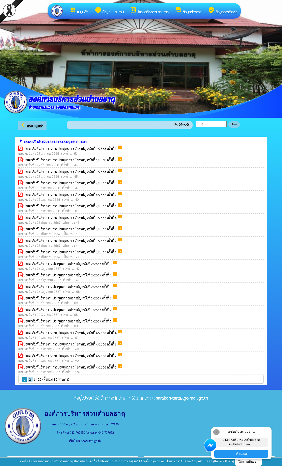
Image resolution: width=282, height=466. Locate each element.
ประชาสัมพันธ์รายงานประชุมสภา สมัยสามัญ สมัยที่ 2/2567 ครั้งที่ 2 (68, 275)
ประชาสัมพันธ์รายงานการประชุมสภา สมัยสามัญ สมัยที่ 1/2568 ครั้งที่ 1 (70, 171)
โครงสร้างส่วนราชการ (149, 10)
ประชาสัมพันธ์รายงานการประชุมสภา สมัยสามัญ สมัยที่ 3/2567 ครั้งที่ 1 (70, 252)
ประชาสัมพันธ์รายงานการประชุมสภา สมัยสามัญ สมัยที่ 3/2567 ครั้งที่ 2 (70, 240)
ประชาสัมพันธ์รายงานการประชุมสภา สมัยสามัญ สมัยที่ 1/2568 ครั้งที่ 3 (70, 148)
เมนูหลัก (78, 10)
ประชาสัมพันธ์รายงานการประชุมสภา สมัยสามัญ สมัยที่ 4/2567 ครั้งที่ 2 (70, 194)
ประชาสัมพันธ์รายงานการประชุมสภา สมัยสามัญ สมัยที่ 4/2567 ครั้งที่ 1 (70, 206)
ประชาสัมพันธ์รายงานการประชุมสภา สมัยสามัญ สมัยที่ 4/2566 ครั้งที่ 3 (70, 344)
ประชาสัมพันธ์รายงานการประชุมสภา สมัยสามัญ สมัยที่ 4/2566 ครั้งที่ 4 (70, 333)
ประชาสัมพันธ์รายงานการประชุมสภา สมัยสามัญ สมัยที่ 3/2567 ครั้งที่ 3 (70, 229)
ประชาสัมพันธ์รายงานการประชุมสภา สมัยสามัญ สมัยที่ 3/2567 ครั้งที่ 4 (70, 217)
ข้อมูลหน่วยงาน (109, 10)
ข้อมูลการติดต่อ (222, 10)
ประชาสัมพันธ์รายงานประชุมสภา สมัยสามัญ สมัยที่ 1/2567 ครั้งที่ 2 (68, 310)
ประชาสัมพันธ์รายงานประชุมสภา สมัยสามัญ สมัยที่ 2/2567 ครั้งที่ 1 (68, 286)
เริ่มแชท (241, 453)
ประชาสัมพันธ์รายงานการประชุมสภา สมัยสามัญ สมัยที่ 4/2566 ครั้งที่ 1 (70, 367)
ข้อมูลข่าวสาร (188, 10)
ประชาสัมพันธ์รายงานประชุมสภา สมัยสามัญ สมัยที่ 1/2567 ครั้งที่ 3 (68, 298)
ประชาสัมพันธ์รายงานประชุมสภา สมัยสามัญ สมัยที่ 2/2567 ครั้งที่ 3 (68, 263)
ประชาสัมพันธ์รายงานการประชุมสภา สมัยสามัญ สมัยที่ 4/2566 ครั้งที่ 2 (70, 356)
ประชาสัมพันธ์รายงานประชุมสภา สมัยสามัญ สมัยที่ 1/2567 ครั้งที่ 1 (68, 321)
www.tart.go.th (91, 441)
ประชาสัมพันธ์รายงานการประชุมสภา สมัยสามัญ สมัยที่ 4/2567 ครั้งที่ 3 (70, 183)
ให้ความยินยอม (248, 461)
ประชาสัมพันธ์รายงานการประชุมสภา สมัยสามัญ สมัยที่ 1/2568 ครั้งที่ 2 (70, 160)
